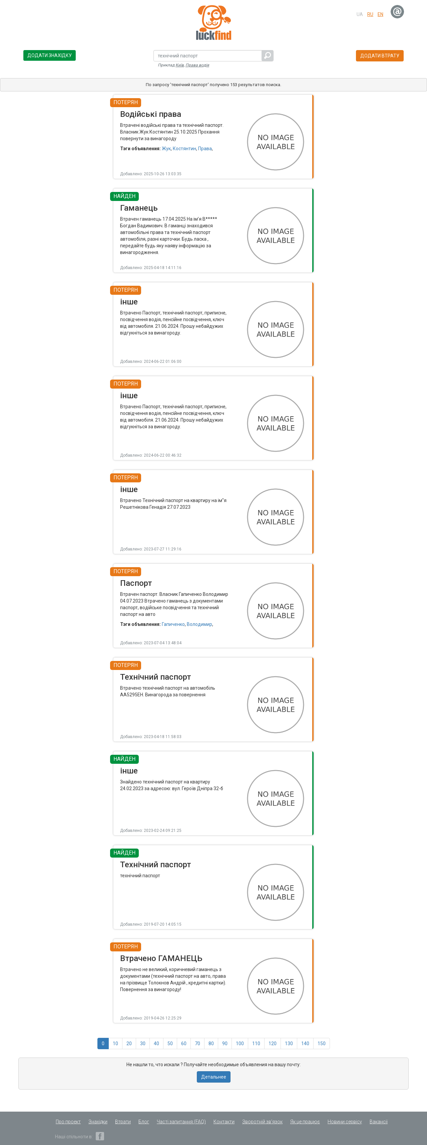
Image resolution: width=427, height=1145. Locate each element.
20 (129, 1043)
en (380, 14)
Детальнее (213, 1077)
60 (183, 1043)
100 (240, 1043)
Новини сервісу (345, 1121)
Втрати (123, 1121)
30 (142, 1043)
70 (197, 1043)
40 (156, 1043)
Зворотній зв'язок (262, 1121)
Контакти (224, 1121)
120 (273, 1043)
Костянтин (184, 148)
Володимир (199, 624)
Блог (143, 1121)
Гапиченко (173, 624)
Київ (179, 65)
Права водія (197, 65)
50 (170, 1043)
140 (305, 1043)
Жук (166, 148)
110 (256, 1043)
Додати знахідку (49, 55)
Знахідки (97, 1121)
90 (225, 1043)
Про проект (68, 1121)
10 (115, 1043)
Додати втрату (379, 55)
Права (205, 148)
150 (322, 1043)
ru (370, 14)
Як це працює (305, 1121)
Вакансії (379, 1121)
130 (289, 1043)
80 (211, 1043)
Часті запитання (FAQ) (181, 1121)
